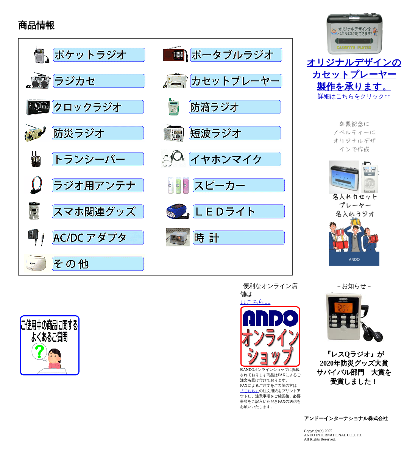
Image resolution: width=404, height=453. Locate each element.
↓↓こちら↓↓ (255, 302)
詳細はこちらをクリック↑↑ (354, 96)
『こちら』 (249, 391)
